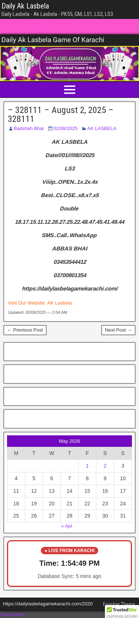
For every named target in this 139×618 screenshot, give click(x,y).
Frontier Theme (119, 604)
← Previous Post (25, 330)
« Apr (66, 526)
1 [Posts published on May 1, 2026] (87, 466)
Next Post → (118, 330)
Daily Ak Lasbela (25, 5)
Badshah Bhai (29, 128)
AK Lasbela (59, 303)
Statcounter (12, 614)
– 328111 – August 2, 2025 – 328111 (60, 114)
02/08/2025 (65, 128)
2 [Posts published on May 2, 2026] (105, 466)
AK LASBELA (101, 128)
